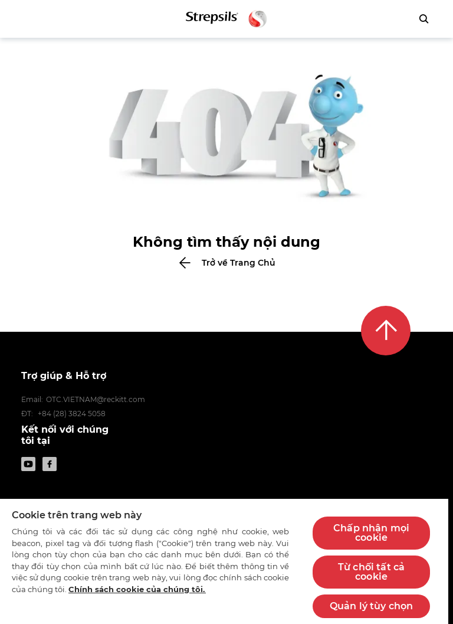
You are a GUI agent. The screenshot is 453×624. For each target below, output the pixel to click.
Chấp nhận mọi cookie (371, 532)
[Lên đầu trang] (386, 330)
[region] (224, 561)
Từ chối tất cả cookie (371, 571)
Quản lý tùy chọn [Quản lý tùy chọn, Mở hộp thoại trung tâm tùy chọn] (371, 606)
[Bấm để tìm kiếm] (423, 19)
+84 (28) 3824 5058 (72, 413)
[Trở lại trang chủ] (227, 19)
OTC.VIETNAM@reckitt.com (95, 399)
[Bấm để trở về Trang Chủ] (226, 263)
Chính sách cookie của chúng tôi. (137, 589)
